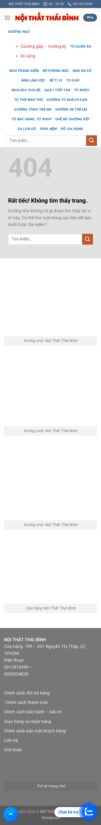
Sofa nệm (48, 129)
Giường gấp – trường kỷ (43, 46)
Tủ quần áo (81, 46)
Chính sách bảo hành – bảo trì (33, 711)
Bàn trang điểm (24, 71)
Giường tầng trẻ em (32, 109)
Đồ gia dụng (72, 129)
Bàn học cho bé (26, 90)
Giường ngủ (19, 32)
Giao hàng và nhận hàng (27, 721)
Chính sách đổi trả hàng (27, 693)
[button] (7, 17)
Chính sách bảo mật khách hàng (35, 731)
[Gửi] (91, 140)
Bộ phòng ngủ (56, 71)
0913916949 (16, 667)
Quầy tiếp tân (57, 90)
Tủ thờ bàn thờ (28, 100)
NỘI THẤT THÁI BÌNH (24, 4)
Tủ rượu (81, 90)
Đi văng (28, 56)
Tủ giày (73, 80)
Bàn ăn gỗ (82, 71)
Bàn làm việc (33, 80)
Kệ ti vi (56, 80)
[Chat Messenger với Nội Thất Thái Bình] (11, 814)
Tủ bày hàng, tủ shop (31, 119)
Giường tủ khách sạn (67, 100)
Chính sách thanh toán (26, 702)
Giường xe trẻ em (71, 109)
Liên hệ (11, 740)
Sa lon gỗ (27, 129)
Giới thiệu (13, 749)
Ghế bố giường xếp (72, 119)
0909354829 (16, 674)
